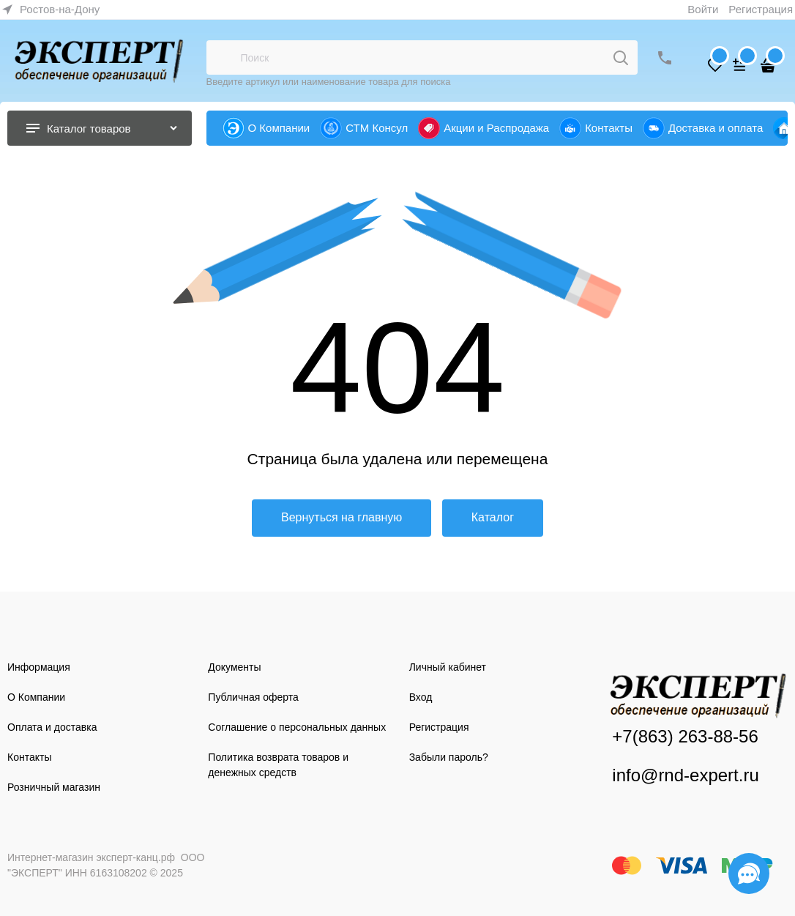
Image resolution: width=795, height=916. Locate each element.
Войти (702, 9)
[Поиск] (621, 57)
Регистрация (760, 9)
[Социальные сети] (748, 873)
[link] (51, 9)
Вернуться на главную (341, 517)
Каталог (492, 517)
